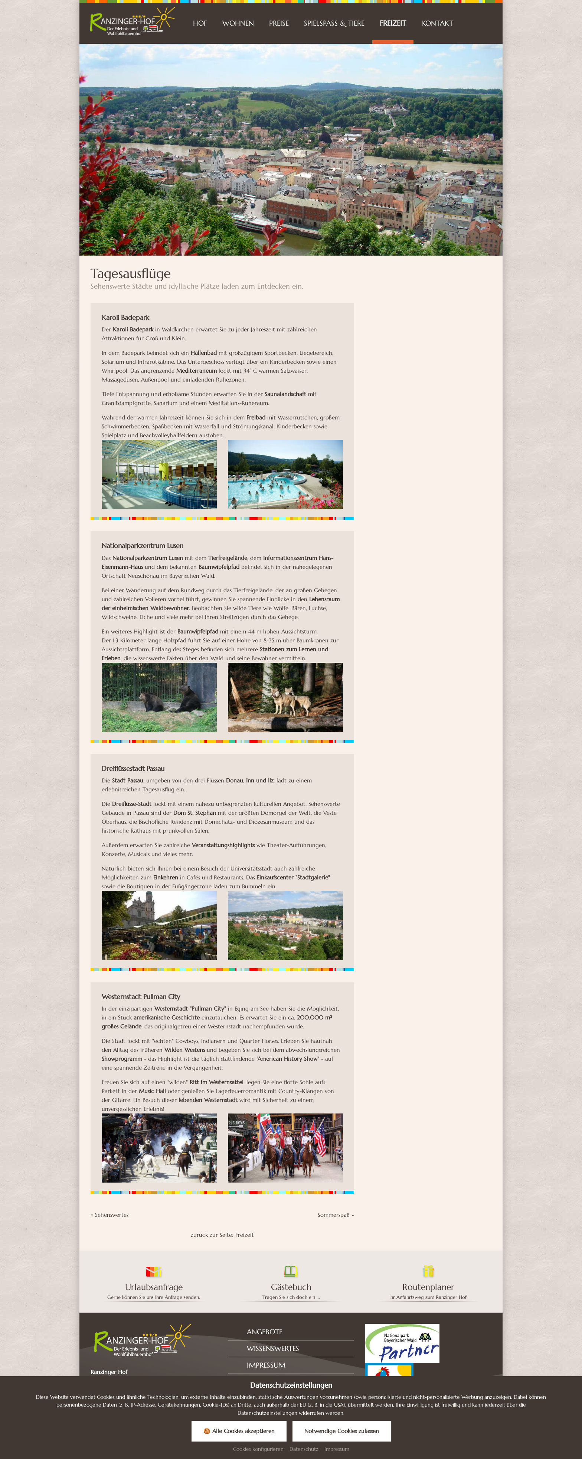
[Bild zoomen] (159, 474)
